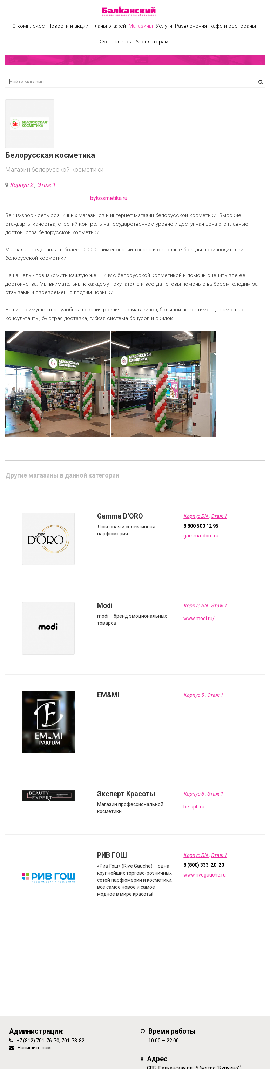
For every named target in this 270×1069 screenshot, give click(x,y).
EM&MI (108, 695)
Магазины (141, 26)
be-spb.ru (193, 807)
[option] (57, 384)
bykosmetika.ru (108, 198)
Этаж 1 (46, 185)
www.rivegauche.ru (204, 875)
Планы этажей (108, 26)
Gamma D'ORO (120, 516)
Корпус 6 (194, 794)
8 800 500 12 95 (200, 526)
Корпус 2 (22, 185)
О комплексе (28, 26)
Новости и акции (68, 26)
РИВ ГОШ (112, 855)
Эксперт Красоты (126, 794)
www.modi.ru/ (199, 618)
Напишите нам (34, 1047)
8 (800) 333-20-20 (203, 865)
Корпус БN (196, 516)
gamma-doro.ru (200, 536)
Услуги (164, 26)
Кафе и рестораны (233, 26)
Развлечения (191, 26)
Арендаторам (152, 42)
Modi (105, 606)
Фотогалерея (116, 42)
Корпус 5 (194, 695)
